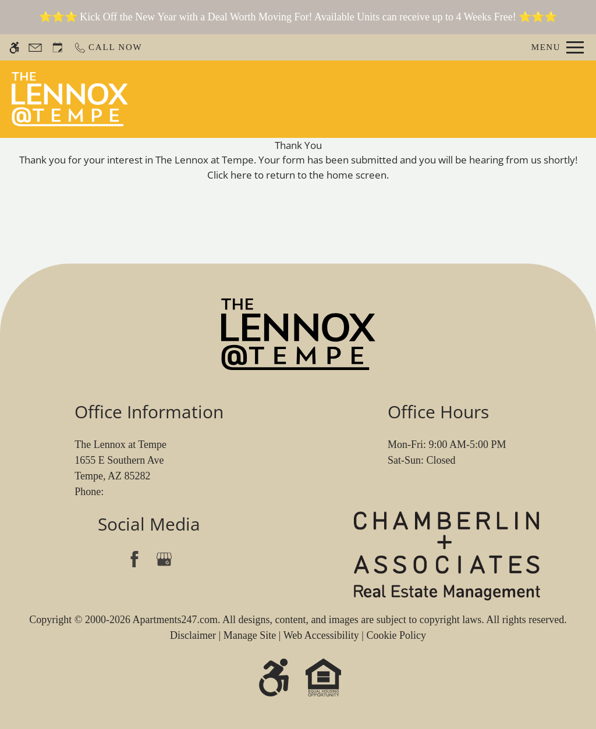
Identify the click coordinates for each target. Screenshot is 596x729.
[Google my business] (164, 559)
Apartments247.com (174, 619)
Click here (229, 175)
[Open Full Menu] (557, 47)
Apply (401, 98)
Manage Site (250, 635)
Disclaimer (193, 635)
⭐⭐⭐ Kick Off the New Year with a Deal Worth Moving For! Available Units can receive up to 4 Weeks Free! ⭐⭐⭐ (298, 17)
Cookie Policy (396, 635)
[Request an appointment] (57, 47)
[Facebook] (134, 559)
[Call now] (108, 47)
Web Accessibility (321, 635)
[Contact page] (35, 47)
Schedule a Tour (326, 98)
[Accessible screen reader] (14, 47)
